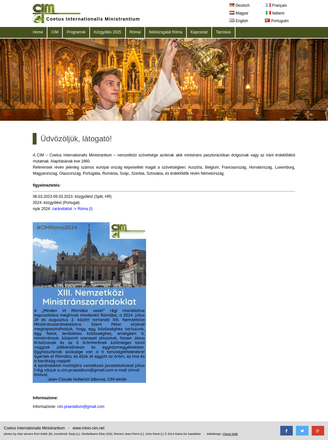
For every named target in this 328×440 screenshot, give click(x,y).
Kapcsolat (199, 32)
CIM (54, 32)
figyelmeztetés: (47, 185)
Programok (76, 32)
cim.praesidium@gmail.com (80, 406)
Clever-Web (230, 434)
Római (135, 32)
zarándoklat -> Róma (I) (72, 209)
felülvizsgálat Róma (165, 32)
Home (38, 32)
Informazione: (45, 398)
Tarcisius (223, 32)
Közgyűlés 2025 (107, 32)
